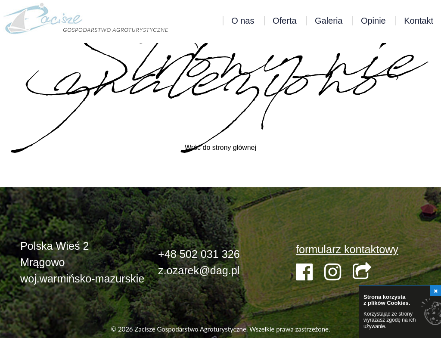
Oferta (285, 20)
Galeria (328, 20)
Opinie (373, 20)
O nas (242, 20)
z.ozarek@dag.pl (198, 270)
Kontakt (418, 20)
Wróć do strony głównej (220, 147)
